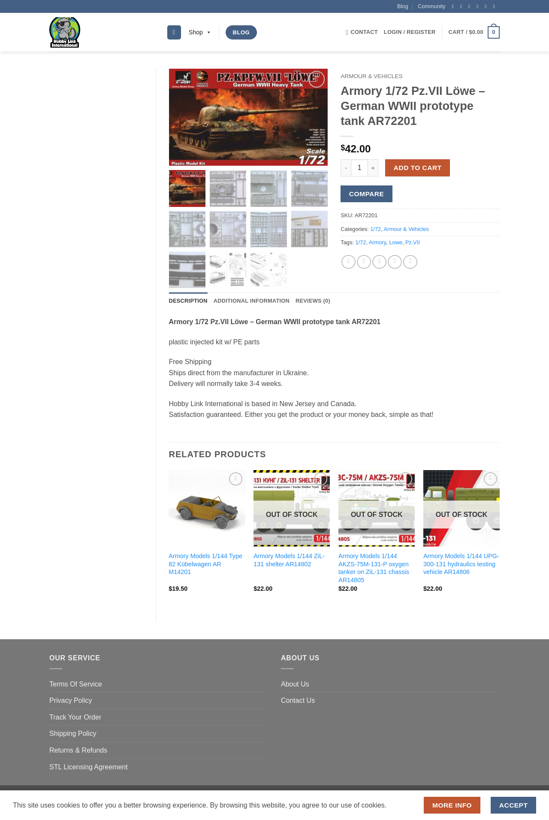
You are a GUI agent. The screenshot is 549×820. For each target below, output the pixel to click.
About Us (295, 685)
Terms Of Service (75, 685)
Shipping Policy (72, 734)
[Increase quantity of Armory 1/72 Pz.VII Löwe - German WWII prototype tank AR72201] (373, 167)
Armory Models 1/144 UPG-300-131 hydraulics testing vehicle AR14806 (461, 564)
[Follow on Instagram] (462, 6)
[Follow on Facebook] (454, 6)
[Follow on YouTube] (495, 6)
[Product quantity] (359, 167)
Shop (200, 32)
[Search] (174, 32)
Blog (402, 6)
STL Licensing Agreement (88, 767)
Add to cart (418, 167)
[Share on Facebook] (348, 262)
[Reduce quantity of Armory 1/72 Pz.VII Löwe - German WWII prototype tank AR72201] (346, 167)
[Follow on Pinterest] (487, 6)
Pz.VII (412, 242)
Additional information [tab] (252, 301)
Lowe (395, 242)
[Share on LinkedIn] (410, 262)
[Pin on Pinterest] (395, 262)
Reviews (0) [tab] (313, 301)
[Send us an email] (479, 6)
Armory (377, 242)
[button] (410, 32)
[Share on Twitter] (364, 262)
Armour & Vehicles (371, 76)
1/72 (375, 229)
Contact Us (298, 701)
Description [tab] (188, 301)
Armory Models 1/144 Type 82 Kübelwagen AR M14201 (205, 564)
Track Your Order (75, 718)
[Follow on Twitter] (471, 6)
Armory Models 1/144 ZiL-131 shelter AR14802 (289, 560)
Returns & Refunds (78, 751)
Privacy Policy (70, 701)
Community (432, 6)
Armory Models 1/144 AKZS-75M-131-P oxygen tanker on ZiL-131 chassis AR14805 (373, 568)
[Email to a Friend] (379, 262)
